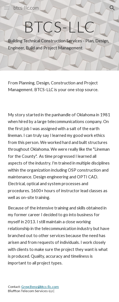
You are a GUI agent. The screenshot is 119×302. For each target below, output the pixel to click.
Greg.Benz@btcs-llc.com (40, 287)
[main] (59, 35)
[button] (7, 8)
